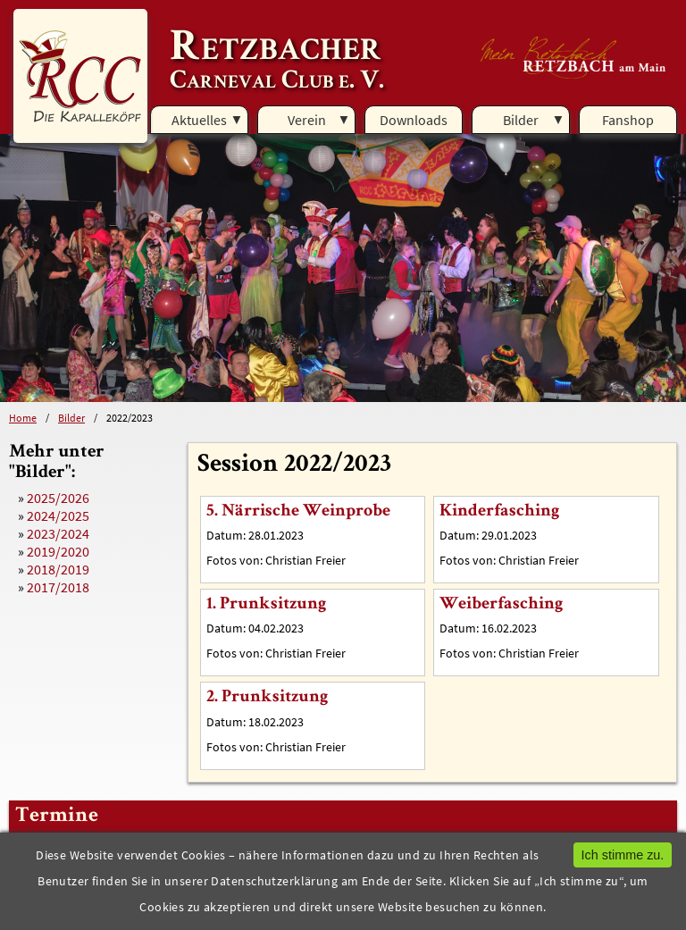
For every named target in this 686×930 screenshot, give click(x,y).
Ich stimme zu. (623, 855)
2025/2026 (58, 498)
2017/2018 (58, 587)
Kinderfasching (499, 512)
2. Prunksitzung (267, 698)
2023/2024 (58, 533)
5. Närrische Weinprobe (298, 512)
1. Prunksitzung (266, 605)
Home (23, 417)
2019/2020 (58, 551)
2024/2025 (58, 515)
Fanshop (628, 120)
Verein (307, 120)
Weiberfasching (501, 605)
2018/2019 (58, 569)
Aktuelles (199, 120)
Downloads (414, 120)
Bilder (521, 120)
